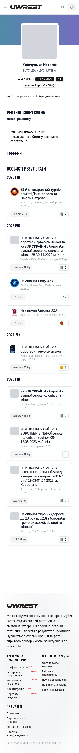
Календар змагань (53, 690)
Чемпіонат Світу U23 (36, 280)
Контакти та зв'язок (19, 727)
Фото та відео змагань (57, 664)
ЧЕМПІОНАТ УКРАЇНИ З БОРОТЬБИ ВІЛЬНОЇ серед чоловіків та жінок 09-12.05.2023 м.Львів (41, 435)
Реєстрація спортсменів (22, 674)
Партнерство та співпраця (16, 720)
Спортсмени (23, 96)
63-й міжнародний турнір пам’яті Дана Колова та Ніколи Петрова (40, 193)
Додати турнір (19, 689)
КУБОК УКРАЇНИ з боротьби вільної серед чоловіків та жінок (42, 395)
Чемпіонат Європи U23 (38, 310)
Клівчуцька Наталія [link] (48, 96)
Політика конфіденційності (17, 733)
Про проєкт (14, 713)
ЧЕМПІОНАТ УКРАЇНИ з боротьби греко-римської (40, 349)
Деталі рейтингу (21, 119)
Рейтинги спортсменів (57, 673)
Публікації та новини (55, 679)
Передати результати (22, 695)
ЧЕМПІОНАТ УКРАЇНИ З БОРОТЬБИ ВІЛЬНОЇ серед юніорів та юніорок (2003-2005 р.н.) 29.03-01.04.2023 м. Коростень (44, 476)
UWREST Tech (23, 743)
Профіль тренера (20, 667)
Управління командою (22, 682)
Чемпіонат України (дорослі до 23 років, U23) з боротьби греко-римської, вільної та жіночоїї (42, 520)
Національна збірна (54, 685)
